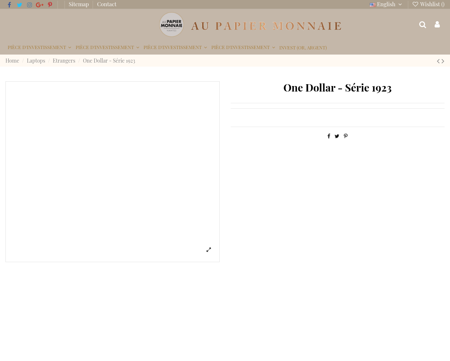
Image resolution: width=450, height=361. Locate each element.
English (387, 4)
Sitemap (79, 4)
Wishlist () (428, 4)
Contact (106, 4)
